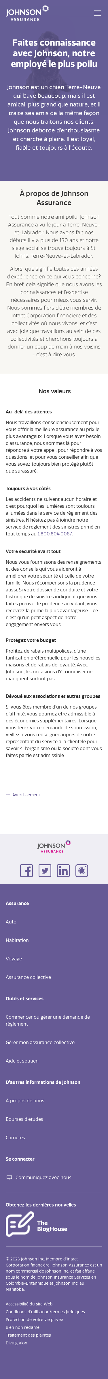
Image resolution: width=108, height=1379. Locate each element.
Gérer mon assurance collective (40, 1042)
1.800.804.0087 (55, 534)
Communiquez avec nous (38, 1177)
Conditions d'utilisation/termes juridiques (45, 1312)
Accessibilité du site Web (29, 1304)
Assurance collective (28, 977)
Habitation (17, 940)
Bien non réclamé (22, 1327)
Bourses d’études (24, 1119)
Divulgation (16, 1343)
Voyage (14, 959)
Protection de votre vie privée (34, 1320)
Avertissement (26, 795)
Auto (11, 922)
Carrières (15, 1137)
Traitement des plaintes (28, 1335)
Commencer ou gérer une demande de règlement (48, 1021)
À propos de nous (25, 1100)
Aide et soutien (22, 1061)
